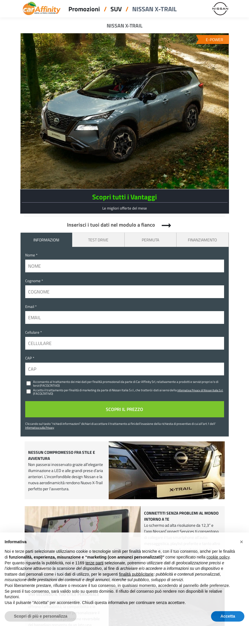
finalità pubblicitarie (136, 583)
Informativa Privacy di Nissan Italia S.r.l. (200, 390)
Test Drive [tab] (98, 240)
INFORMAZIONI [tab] (46, 240)
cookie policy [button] (217, 566)
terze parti (94, 572)
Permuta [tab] (150, 240)
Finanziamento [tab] (202, 240)
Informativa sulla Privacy (39, 427)
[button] (241, 551)
